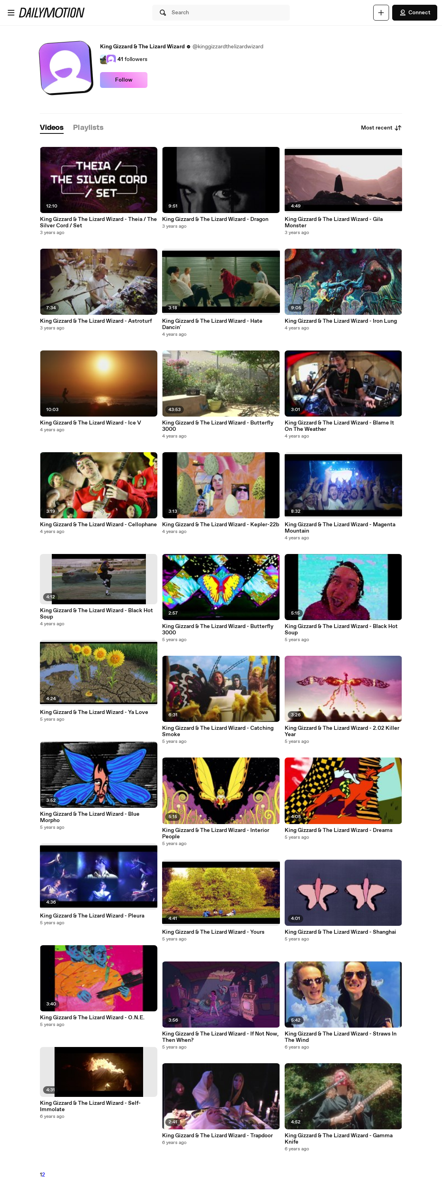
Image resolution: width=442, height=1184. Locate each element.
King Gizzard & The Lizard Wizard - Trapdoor (217, 1136)
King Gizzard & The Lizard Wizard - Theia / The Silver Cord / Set (98, 222)
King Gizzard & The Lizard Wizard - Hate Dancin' (212, 324)
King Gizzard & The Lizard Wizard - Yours (213, 932)
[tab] (52, 128)
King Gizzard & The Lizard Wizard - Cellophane (98, 525)
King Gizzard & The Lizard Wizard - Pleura (92, 916)
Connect (415, 13)
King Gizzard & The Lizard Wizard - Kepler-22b (220, 525)
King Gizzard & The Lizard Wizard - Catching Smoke (218, 731)
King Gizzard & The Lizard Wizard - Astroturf (96, 321)
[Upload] (381, 13)
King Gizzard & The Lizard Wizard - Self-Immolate (90, 1106)
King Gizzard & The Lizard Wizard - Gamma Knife (339, 1139)
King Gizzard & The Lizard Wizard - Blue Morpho (90, 817)
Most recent (381, 128)
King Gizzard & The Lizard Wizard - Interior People (215, 833)
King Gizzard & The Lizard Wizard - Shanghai (340, 932)
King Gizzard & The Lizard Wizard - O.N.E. (92, 1018)
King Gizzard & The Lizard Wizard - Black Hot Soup (96, 613)
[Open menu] (11, 13)
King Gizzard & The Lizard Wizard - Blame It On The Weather (339, 426)
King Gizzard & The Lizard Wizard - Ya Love (94, 712)
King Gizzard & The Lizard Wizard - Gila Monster (334, 222)
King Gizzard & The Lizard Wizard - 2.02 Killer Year (342, 731)
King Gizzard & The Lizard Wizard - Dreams (339, 830)
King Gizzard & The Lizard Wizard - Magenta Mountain (340, 528)
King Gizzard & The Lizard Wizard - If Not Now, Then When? (220, 1037)
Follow (123, 80)
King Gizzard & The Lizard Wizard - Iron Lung (341, 321)
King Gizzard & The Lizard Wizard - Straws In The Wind (341, 1037)
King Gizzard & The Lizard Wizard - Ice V (90, 423)
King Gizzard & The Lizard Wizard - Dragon (215, 219)
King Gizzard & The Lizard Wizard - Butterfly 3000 (218, 426)
